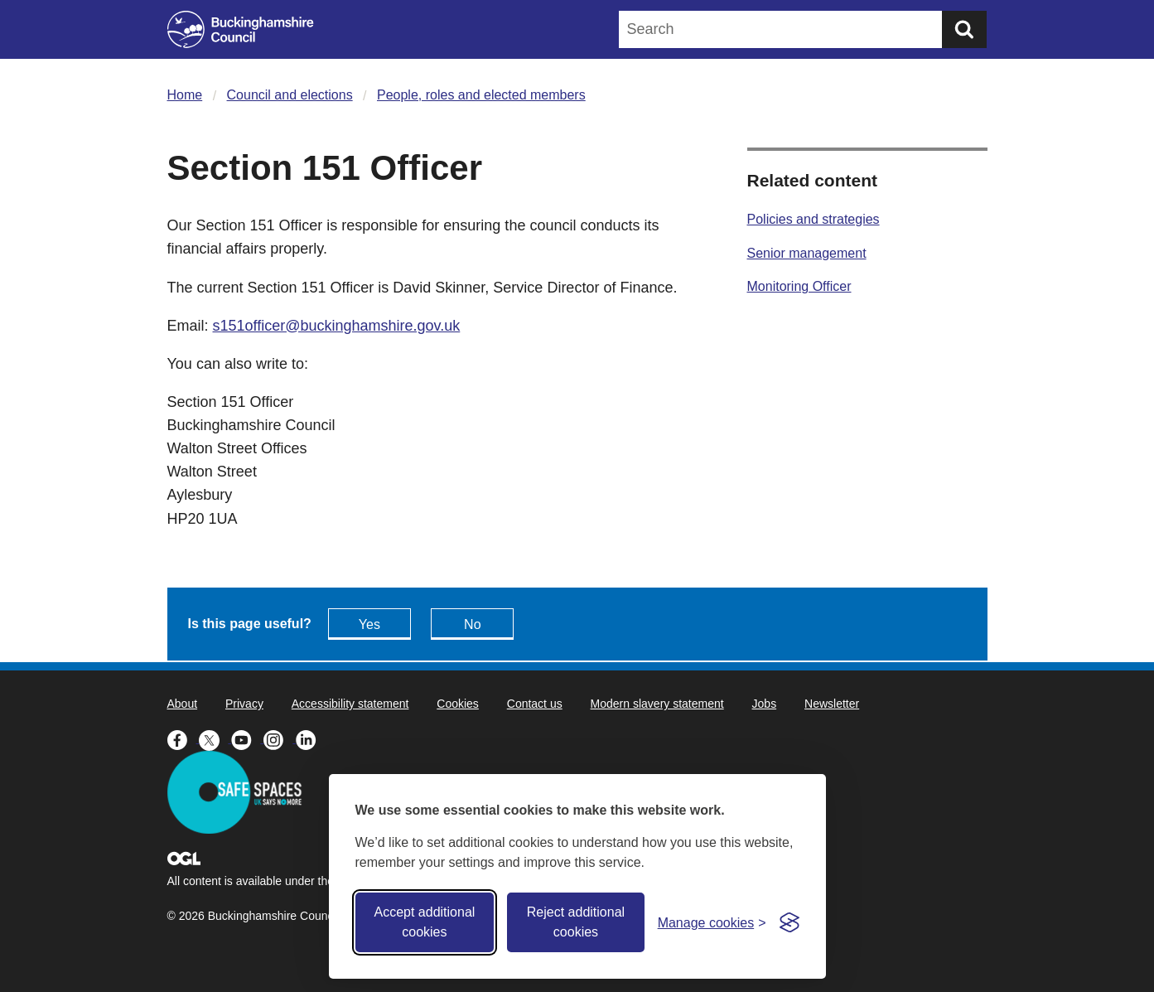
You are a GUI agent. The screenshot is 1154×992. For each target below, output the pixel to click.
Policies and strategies (813, 219)
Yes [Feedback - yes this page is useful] (369, 624)
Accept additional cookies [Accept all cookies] (424, 922)
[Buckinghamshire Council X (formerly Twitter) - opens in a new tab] (215, 738)
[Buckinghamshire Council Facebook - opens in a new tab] (183, 738)
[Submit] (964, 29)
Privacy (244, 703)
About (182, 703)
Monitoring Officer (799, 286)
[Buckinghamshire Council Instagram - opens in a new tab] (279, 738)
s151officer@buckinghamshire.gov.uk (337, 325)
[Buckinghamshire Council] (240, 29)
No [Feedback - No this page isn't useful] (472, 624)
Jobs (764, 703)
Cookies (458, 703)
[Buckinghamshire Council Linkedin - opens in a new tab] (310, 738)
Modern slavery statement (657, 703)
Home (185, 95)
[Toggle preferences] (712, 922)
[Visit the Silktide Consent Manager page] (789, 922)
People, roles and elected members (481, 95)
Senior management (807, 253)
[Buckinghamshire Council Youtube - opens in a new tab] (247, 738)
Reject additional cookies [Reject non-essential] (576, 922)
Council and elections (290, 95)
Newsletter (831, 703)
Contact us (535, 703)
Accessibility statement (350, 703)
